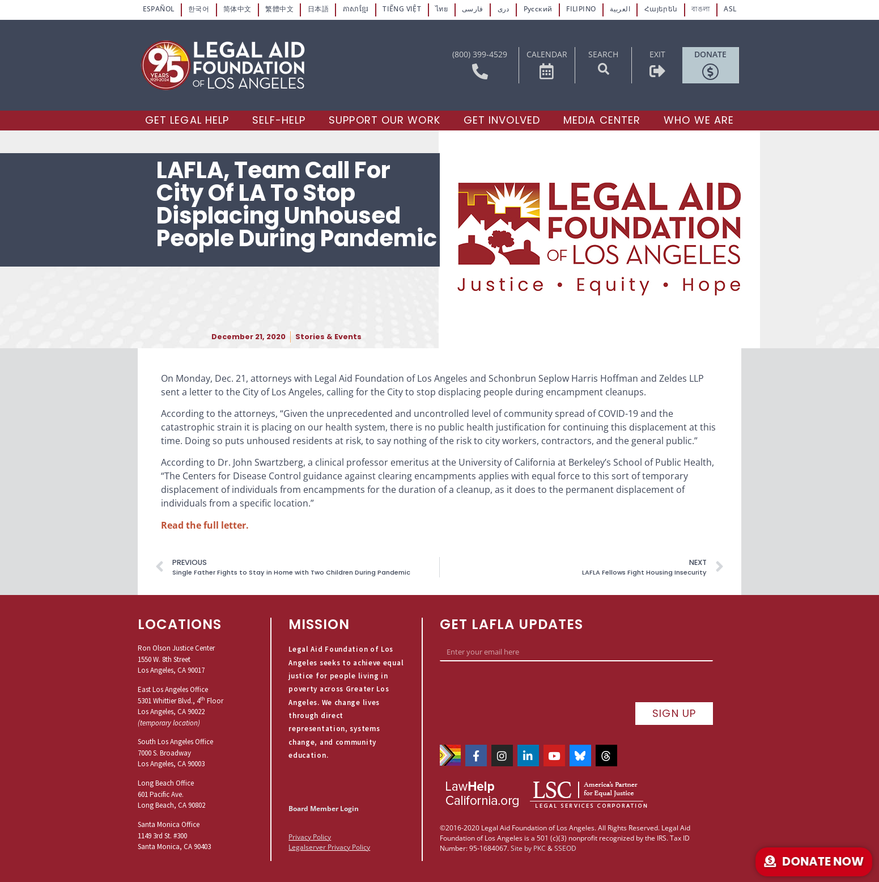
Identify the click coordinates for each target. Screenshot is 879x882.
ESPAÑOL (160, 9)
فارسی (472, 9)
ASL (729, 9)
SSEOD (565, 830)
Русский (537, 9)
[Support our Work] (384, 119)
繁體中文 (280, 9)
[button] (603, 67)
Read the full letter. (205, 523)
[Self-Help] (279, 119)
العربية (619, 9)
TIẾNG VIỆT (402, 9)
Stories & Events (328, 335)
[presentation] (526, 687)
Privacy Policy (309, 835)
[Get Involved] (502, 119)
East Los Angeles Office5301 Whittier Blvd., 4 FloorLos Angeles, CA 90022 (180, 699)
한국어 (200, 9)
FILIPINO (580, 9)
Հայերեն (660, 9)
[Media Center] (602, 119)
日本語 (318, 9)
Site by (521, 830)
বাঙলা (699, 9)
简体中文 (238, 9)
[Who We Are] (698, 119)
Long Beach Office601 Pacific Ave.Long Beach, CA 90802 (171, 793)
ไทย (441, 9)
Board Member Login (323, 807)
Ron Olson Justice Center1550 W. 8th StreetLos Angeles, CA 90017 (176, 657)
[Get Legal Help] (187, 119)
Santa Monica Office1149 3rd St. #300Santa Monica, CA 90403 (174, 834)
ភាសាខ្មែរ (356, 9)
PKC (539, 830)
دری (503, 9)
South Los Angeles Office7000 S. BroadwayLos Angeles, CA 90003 (175, 751)
